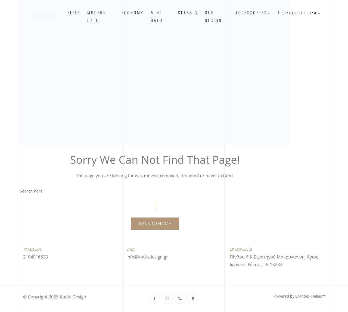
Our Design (213, 16)
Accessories (253, 12)
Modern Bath (97, 16)
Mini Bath (157, 16)
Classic (188, 12)
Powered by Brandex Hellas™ (299, 296)
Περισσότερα (299, 12)
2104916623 (35, 257)
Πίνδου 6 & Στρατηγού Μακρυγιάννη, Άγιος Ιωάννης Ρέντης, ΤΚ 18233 (274, 260)
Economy (133, 12)
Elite (73, 12)
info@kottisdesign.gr (147, 257)
